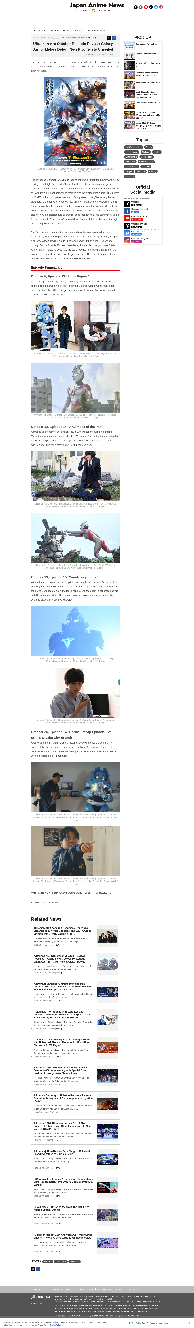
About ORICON (57, 1289)
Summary (130, 176)
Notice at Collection (87, 1289)
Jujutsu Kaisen (132, 152)
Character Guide (146, 162)
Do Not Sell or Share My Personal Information (148, 1323)
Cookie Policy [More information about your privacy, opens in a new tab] (55, 1325)
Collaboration (146, 157)
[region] (97, 1323)
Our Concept (35, 1289)
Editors (46, 1289)
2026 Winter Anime (133, 147)
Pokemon (146, 166)
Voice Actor (130, 162)
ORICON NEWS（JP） (135, 1289)
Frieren (149, 147)
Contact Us (119, 1289)
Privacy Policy (71, 1289)
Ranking (152, 171)
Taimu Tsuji (90, 37)
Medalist (145, 152)
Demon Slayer (132, 166)
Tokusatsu (74, 1261)
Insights (156, 152)
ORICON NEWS (49, 902)
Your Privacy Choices (104, 1289)
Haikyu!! (129, 171)
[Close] (190, 1323)
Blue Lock (141, 171)
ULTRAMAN (61, 1261)
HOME (33, 30)
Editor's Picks (131, 157)
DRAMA (47, 1261)
